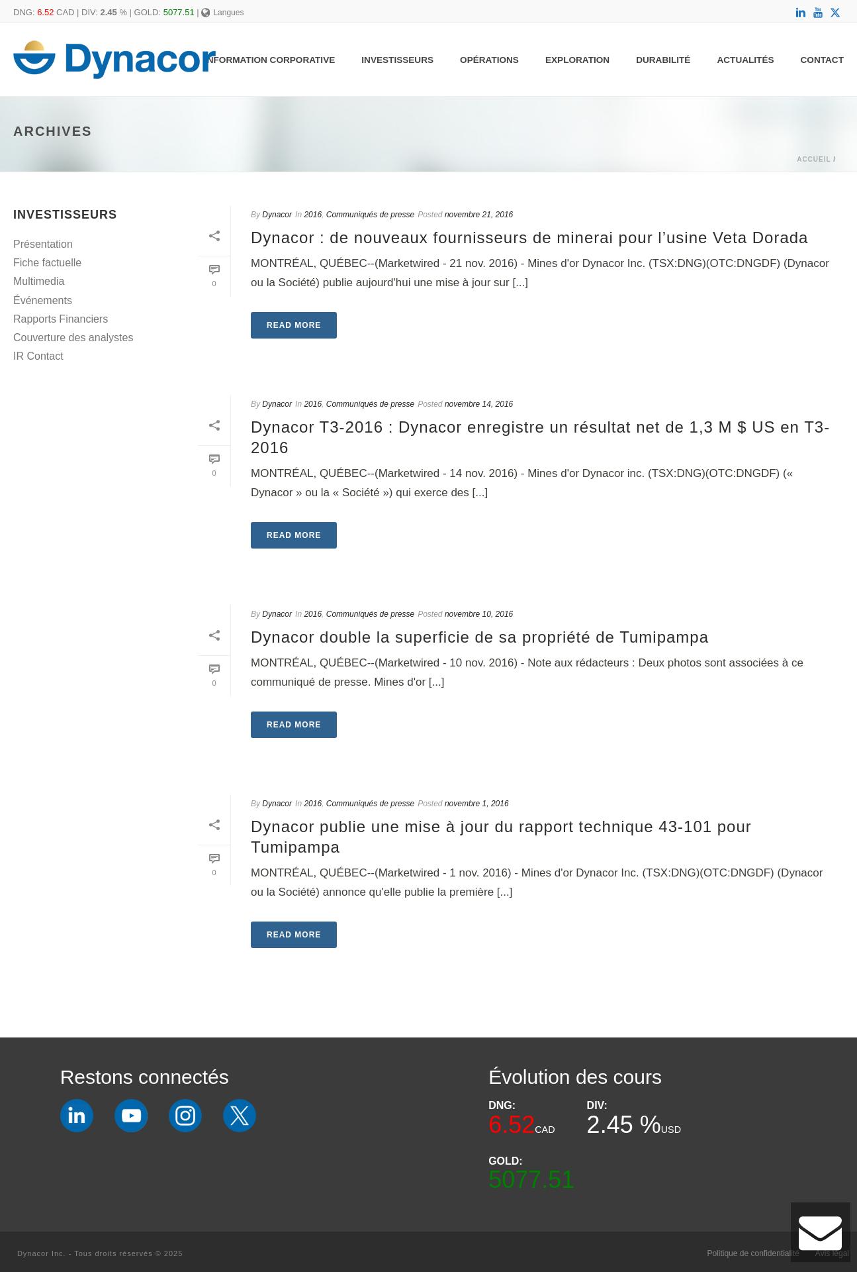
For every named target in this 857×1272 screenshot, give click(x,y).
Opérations (489, 60)
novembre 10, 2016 (479, 614)
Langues (222, 12)
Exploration (577, 60)
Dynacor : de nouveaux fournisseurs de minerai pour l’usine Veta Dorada (529, 237)
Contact (822, 60)
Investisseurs (397, 60)
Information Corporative (269, 60)
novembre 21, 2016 (479, 214)
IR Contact (38, 356)
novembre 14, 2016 (479, 404)
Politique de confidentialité (753, 1253)
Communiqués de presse (370, 214)
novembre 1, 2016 (477, 803)
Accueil (814, 159)
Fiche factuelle (47, 262)
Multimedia (38, 281)
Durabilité (663, 60)
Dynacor (277, 214)
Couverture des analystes (73, 337)
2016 (313, 214)
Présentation (43, 244)
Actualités (745, 60)
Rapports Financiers (60, 319)
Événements (42, 300)
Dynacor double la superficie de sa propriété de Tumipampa (480, 637)
